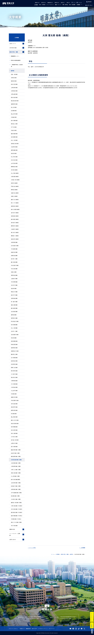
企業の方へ (63, 2)
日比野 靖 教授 (14, 147)
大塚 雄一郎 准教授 (15, 179)
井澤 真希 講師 (14, 242)
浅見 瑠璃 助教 (14, 341)
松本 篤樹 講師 (14, 324)
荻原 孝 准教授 (14, 183)
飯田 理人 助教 (14, 354)
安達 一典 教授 (14, 74)
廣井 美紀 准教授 (14, 219)
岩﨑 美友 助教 (14, 361)
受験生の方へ (37, 2)
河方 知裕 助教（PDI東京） (17, 509)
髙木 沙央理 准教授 (15, 209)
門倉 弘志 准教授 (14, 186)
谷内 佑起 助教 (14, 403)
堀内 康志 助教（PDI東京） (17, 512)
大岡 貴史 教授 (14, 91)
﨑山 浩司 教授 (14, 114)
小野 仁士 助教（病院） (16, 469)
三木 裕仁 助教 (14, 436)
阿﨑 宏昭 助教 (14, 344)
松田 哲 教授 (13, 153)
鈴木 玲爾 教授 (14, 120)
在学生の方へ (43, 2)
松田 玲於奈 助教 (14, 423)
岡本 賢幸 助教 (14, 370)
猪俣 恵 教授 (13, 81)
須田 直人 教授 (14, 123)
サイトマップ (51, 628)
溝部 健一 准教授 (14, 235)
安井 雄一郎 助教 (14, 440)
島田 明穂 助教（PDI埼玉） (17, 515)
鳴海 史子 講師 (14, 291)
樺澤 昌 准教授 (14, 189)
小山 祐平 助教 (14, 390)
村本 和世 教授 (14, 160)
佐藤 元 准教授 (14, 196)
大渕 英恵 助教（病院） (16, 463)
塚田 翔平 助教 (14, 407)
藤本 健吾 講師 (14, 308)
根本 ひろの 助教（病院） (16, 522)
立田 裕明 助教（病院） (16, 482)
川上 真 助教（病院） (15, 476)
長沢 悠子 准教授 (14, 212)
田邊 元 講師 (13, 272)
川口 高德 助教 (14, 384)
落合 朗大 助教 (14, 377)
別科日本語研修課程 (15, 60)
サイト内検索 (81, 4)
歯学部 (12, 70)
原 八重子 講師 (14, 301)
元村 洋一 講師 (14, 331)
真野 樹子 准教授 (14, 226)
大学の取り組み (13, 48)
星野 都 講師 (13, 314)
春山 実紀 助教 (14, 417)
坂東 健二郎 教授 (14, 143)
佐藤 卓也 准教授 (14, 193)
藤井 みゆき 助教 (14, 420)
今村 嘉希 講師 (14, 249)
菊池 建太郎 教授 (14, 100)
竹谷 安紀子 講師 (14, 265)
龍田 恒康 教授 (14, 133)
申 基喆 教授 (13, 117)
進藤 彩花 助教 (14, 397)
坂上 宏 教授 (13, 107)
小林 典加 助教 (14, 387)
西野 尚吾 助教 (14, 410)
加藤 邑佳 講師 (14, 255)
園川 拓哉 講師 (14, 262)
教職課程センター (15, 56)
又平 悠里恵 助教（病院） (16, 492)
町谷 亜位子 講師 (14, 321)
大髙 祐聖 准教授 (14, 176)
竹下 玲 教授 (13, 127)
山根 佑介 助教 (14, 443)
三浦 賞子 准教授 (14, 229)
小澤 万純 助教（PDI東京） (17, 505)
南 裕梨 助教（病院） (15, 496)
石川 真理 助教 (14, 357)
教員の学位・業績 (13, 52)
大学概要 (17, 37)
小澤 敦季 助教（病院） (16, 466)
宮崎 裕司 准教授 (14, 239)
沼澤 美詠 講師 (14, 298)
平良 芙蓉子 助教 (14, 400)
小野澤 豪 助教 (14, 380)
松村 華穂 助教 (14, 426)
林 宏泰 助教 (13, 413)
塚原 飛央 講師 (14, 275)
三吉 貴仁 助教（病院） (16, 499)
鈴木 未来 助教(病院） (16, 479)
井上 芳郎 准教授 (14, 173)
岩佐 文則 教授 (14, 84)
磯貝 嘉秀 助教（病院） (16, 456)
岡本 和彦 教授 (14, 97)
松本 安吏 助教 (14, 430)
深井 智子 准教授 (14, 222)
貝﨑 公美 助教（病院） (16, 473)
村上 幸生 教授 (14, 156)
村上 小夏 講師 (14, 328)
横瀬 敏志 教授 (14, 166)
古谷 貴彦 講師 (14, 311)
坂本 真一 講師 (14, 258)
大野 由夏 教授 (14, 94)
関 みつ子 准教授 (14, 202)
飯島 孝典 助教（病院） (16, 450)
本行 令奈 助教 (14, 525)
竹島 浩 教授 (13, 130)
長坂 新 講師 (13, 288)
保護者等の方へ (50, 2)
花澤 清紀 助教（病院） (16, 489)
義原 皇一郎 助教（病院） (16, 502)
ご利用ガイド (22, 628)
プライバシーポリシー (13, 628)
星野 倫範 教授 (14, 150)
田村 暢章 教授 (14, 137)
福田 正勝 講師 (14, 305)
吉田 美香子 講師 (14, 334)
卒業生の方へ (57, 2)
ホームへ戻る (32, 547)
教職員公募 (28, 628)
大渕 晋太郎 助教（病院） (16, 459)
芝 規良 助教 (13, 394)
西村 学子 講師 (14, 295)
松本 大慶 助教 (14, 433)
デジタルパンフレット (43, 628)
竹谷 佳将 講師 (14, 268)
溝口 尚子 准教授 (14, 232)
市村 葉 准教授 (14, 170)
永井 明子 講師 (14, 285)
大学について (12, 43)
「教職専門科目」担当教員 (17, 65)
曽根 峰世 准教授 (14, 206)
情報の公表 (12, 529)
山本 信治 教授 (14, 163)
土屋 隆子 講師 (14, 278)
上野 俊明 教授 (14, 87)
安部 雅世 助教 (14, 347)
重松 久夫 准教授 (14, 199)
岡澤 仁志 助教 (14, 367)
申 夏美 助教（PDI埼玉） (16, 519)
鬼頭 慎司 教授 (14, 104)
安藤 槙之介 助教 (14, 351)
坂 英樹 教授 (13, 110)
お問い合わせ (12, 539)
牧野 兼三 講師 (14, 318)
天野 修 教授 (13, 77)
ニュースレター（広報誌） (14, 534)
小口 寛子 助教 (14, 374)
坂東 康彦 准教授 (14, 216)
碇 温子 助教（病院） (15, 453)
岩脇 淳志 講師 (14, 252)
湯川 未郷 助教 (14, 446)
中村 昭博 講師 (14, 282)
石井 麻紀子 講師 (14, 245)
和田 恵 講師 (13, 338)
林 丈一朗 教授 (14, 140)
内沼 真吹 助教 (14, 364)
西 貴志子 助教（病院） (16, 486)
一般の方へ (68, 2)
